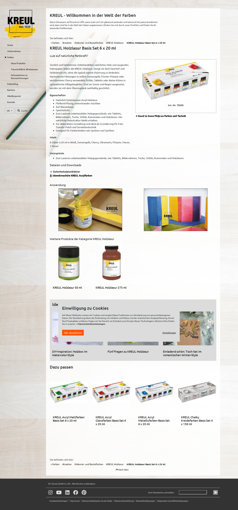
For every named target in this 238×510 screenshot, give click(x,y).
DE (8, 110)
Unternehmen (14, 51)
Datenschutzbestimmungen (91, 323)
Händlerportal (14, 96)
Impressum (75, 501)
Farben (10, 57)
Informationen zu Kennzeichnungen (19, 76)
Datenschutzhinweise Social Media (97, 501)
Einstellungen (169, 332)
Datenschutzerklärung (124, 501)
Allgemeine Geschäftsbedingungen (172, 501)
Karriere (11, 90)
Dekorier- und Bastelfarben (89, 42)
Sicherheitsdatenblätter (66, 171)
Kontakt (11, 102)
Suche (22, 110)
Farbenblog (12, 83)
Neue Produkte (18, 63)
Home (10, 45)
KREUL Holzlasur (115, 42)
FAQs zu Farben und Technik (162, 115)
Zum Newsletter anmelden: (161, 492)
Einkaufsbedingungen (145, 501)
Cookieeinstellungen (58, 501)
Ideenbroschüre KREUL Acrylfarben (72, 175)
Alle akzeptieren (73, 332)
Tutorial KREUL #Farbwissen (24, 69)
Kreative (67, 42)
